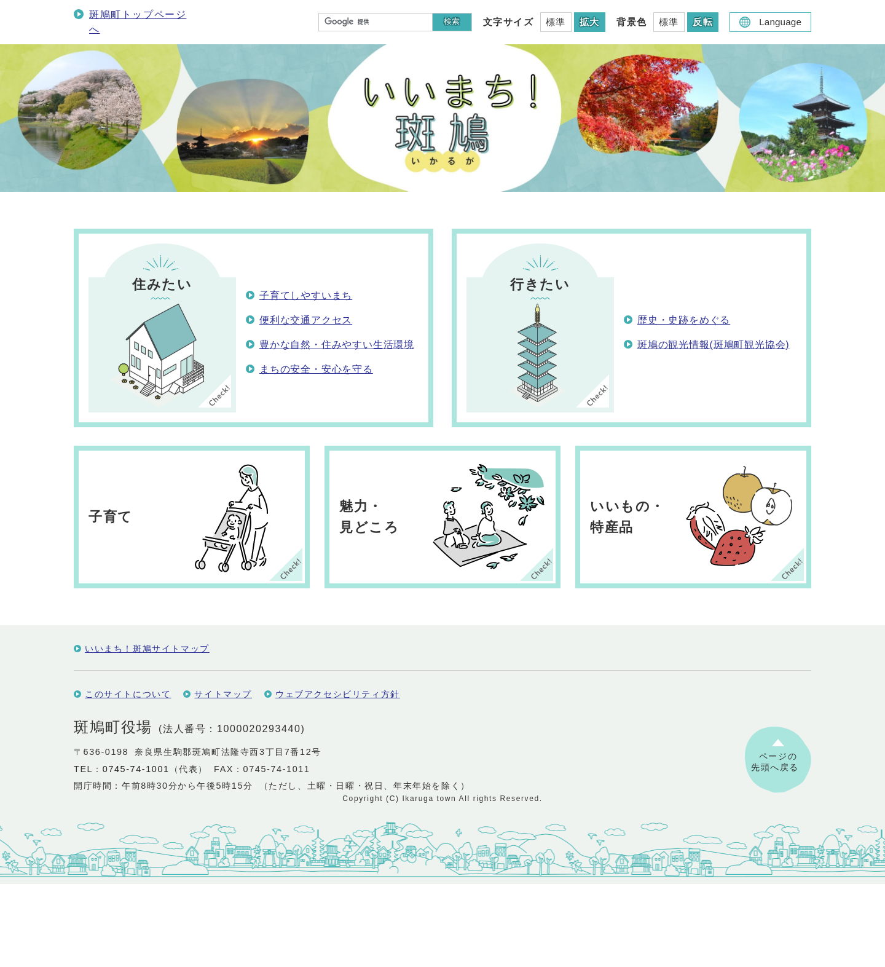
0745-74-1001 (136, 852)
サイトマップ (223, 777)
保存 (99, 639)
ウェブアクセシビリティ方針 (337, 777)
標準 (556, 22)
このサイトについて (128, 777)
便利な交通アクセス (305, 320)
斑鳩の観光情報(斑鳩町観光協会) (713, 344)
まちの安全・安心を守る (316, 369)
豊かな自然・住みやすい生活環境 (336, 344)
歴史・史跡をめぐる (683, 320)
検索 (452, 21)
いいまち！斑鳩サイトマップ (147, 731)
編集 (133, 639)
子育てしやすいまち (305, 295)
